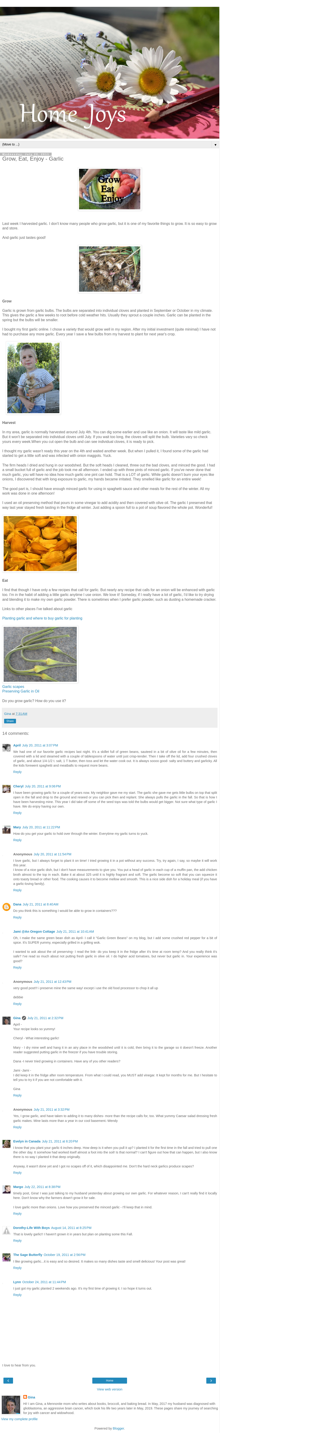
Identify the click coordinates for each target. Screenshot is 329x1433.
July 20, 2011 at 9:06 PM (43, 786)
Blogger (118, 1428)
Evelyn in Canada (26, 1141)
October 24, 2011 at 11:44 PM (44, 1282)
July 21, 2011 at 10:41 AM (75, 931)
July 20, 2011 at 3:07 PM (40, 745)
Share (10, 721)
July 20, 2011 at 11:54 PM (52, 854)
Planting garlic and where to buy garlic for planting (42, 618)
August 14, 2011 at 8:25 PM (71, 1228)
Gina (17, 1018)
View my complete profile (19, 1419)
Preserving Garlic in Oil (20, 691)
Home (109, 1380)
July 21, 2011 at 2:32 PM (45, 1018)
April (17, 745)
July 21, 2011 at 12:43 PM (52, 981)
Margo (18, 1187)
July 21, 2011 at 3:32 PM (51, 1109)
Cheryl (18, 786)
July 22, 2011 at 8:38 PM (42, 1187)
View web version (109, 1389)
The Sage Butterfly (27, 1255)
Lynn (17, 1282)
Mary (17, 827)
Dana (17, 904)
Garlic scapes (13, 687)
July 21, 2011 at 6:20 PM (60, 1141)
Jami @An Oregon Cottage (34, 931)
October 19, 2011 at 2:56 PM (64, 1255)
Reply (17, 772)
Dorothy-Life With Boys (31, 1228)
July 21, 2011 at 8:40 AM (40, 904)
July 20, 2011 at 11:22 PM (41, 827)
